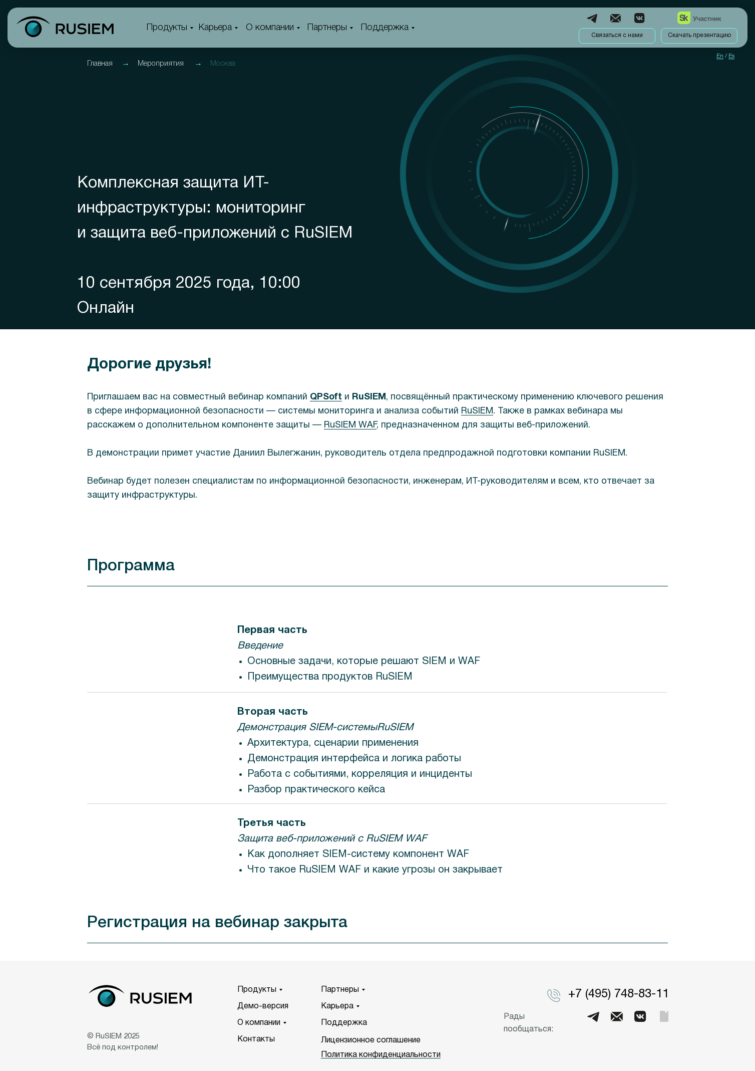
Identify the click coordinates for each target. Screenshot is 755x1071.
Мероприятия (161, 63)
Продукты (167, 28)
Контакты (256, 1039)
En (719, 56)
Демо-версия (262, 1006)
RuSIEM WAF (350, 425)
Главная (100, 63)
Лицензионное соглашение (371, 1040)
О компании (270, 28)
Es (731, 56)
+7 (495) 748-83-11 (618, 994)
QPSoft (326, 397)
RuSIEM (477, 411)
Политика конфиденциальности (381, 1054)
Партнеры (327, 28)
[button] (617, 36)
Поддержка (385, 28)
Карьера (215, 28)
